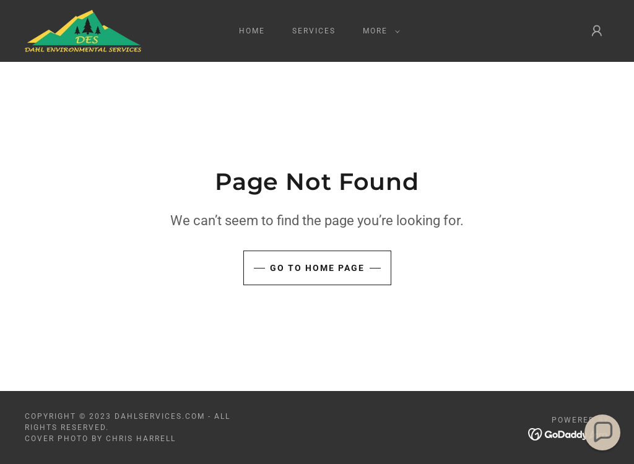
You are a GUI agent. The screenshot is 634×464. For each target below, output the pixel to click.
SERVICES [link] (314, 31)
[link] (83, 30)
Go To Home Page (317, 268)
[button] (378, 31)
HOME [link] (252, 31)
